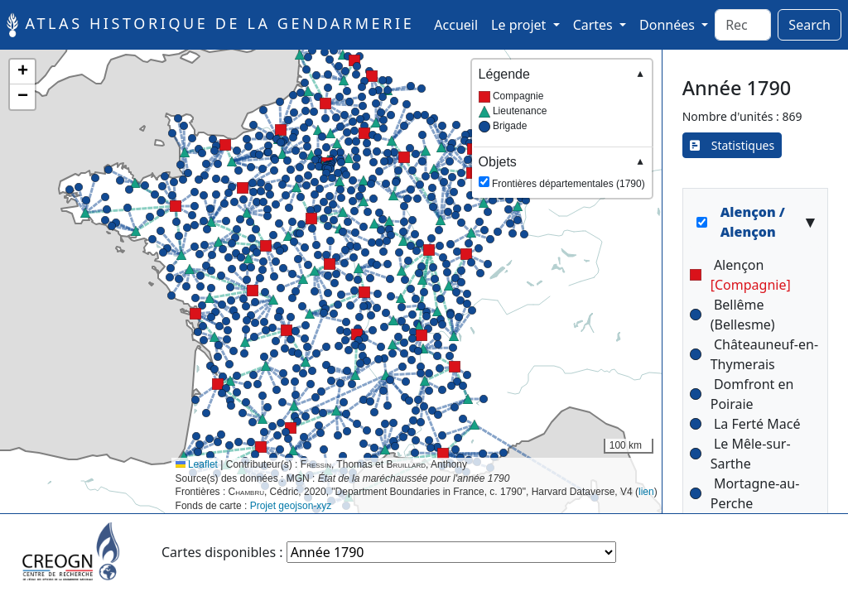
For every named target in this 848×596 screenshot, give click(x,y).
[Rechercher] (743, 25)
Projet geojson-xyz (291, 506)
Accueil (459, 24)
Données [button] (668, 25)
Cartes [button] (594, 25)
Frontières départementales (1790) (562, 172)
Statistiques (732, 145)
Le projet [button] (520, 25)
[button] (242, 188)
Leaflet (197, 464)
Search (809, 25)
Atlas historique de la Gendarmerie (210, 24)
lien (646, 491)
